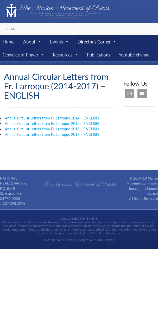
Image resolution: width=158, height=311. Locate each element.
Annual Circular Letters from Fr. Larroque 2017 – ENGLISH (51, 134)
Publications (98, 55)
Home (9, 42)
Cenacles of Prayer (23, 54)
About (32, 41)
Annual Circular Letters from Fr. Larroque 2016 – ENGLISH (51, 128)
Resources (65, 54)
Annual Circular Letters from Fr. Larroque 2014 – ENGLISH (52, 117)
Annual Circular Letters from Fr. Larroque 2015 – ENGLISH (51, 123)
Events (59, 41)
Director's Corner (97, 41)
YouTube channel (134, 55)
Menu (12, 29)
